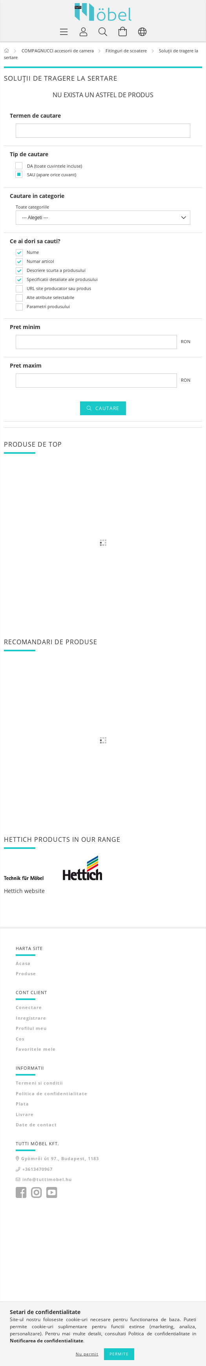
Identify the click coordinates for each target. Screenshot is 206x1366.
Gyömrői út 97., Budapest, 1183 (60, 1158)
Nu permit (87, 1354)
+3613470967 (37, 1169)
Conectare (29, 1007)
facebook (21, 1193)
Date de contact (36, 1125)
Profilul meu (31, 1028)
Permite (119, 1354)
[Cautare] (103, 31)
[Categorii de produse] (64, 31)
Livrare (25, 1114)
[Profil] (83, 31)
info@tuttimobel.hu (47, 1179)
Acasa (23, 963)
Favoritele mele (36, 1049)
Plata (22, 1104)
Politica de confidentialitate (52, 1093)
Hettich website (24, 891)
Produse (26, 973)
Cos (20, 1039)
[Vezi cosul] (123, 31)
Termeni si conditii (39, 1083)
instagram (36, 1193)
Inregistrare (31, 1018)
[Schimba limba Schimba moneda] (142, 31)
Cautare (107, 408)
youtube (51, 1193)
